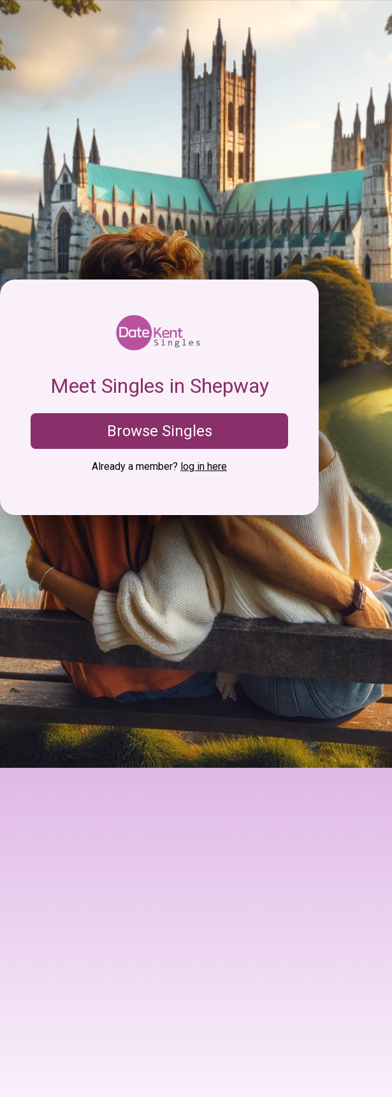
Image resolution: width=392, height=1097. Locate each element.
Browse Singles (159, 431)
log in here (203, 466)
